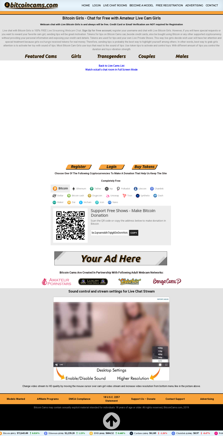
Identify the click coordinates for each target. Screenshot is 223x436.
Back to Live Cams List (111, 65)
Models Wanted (16, 399)
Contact (212, 5)
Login (96, 5)
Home (86, 5)
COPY (133, 232)
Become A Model (141, 5)
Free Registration (169, 5)
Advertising (194, 5)
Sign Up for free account (96, 30)
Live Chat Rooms (115, 5)
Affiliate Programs (48, 399)
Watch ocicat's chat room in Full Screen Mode (111, 69)
